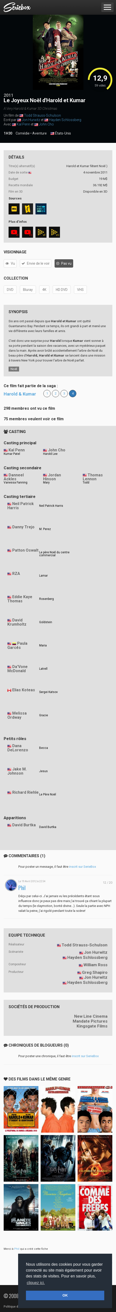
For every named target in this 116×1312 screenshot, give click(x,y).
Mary (46, 482)
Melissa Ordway (17, 715)
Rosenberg (46, 599)
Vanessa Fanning (15, 482)
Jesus (43, 771)
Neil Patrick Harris (20, 505)
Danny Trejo (23, 527)
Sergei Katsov (48, 692)
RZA (16, 573)
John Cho (46, 124)
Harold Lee (50, 454)
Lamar (43, 575)
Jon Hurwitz (31, 120)
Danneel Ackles (14, 477)
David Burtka (24, 825)
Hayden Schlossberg (65, 120)
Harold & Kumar (20, 393)
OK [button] (65, 1295)
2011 (8, 95)
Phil (22, 887)
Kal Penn (23, 124)
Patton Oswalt (25, 550)
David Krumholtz (16, 622)
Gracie (43, 715)
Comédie (23, 133)
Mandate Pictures (90, 1021)
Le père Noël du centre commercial (54, 554)
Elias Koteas (23, 690)
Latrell (43, 668)
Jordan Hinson (52, 477)
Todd (86, 482)
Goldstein (45, 622)
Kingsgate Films (92, 1026)
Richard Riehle (25, 792)
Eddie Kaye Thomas (19, 598)
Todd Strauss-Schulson (42, 115)
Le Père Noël (47, 794)
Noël (14, 369)
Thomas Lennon (93, 477)
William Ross (95, 964)
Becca (43, 748)
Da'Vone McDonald (17, 668)
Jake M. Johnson (17, 771)
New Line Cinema (90, 1016)
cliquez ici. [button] (36, 1283)
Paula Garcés (17, 645)
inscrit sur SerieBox (82, 866)
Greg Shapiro (94, 972)
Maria (43, 645)
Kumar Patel (12, 454)
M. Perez (45, 529)
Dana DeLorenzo (17, 747)
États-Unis (60, 134)
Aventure (39, 133)
